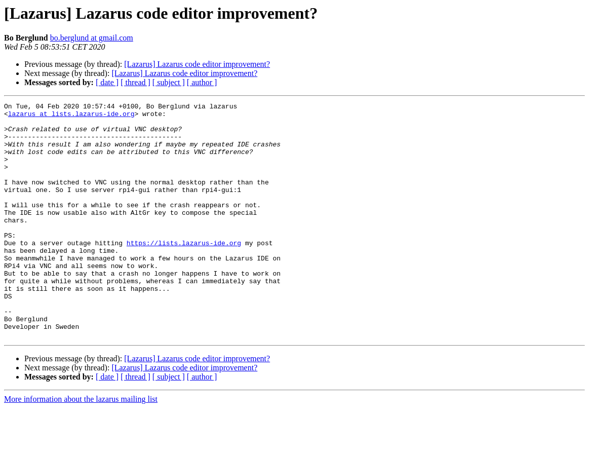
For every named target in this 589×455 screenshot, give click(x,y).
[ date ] (107, 82)
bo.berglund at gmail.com (91, 37)
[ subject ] (168, 82)
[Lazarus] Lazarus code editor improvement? (197, 64)
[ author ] (202, 82)
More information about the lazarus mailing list (81, 446)
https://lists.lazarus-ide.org (184, 271)
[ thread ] (135, 82)
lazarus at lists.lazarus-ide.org (71, 116)
